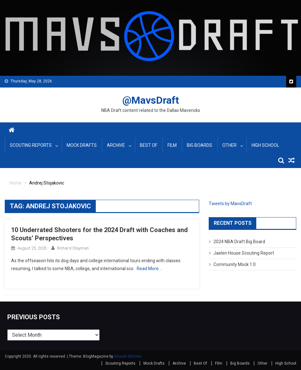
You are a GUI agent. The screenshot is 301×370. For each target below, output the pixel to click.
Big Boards (199, 145)
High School (265, 145)
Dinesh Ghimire (127, 356)
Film (172, 145)
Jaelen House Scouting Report (243, 253)
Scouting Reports (31, 145)
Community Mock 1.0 (234, 264)
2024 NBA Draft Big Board (239, 241)
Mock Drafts (82, 145)
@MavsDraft (150, 100)
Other (229, 145)
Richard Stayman (73, 248)
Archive (116, 145)
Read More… (149, 268)
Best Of (148, 145)
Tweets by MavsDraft (230, 203)
